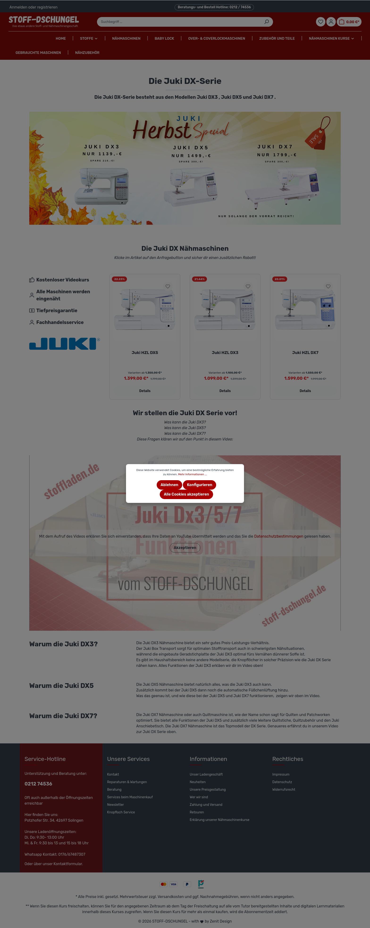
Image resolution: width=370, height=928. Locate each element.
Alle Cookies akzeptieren (186, 494)
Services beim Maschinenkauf (130, 797)
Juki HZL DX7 (305, 352)
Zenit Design (221, 921)
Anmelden (18, 7)
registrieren (47, 7)
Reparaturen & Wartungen (127, 782)
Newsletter (115, 805)
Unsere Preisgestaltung (208, 790)
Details (145, 391)
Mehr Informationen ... (192, 474)
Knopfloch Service (121, 812)
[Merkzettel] (320, 21)
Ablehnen (169, 485)
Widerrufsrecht (283, 790)
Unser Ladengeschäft (206, 775)
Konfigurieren (199, 485)
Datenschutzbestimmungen (278, 536)
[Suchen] (266, 22)
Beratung (114, 790)
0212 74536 (38, 784)
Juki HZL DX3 (225, 352)
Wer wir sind (199, 797)
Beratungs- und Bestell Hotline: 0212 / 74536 (214, 7)
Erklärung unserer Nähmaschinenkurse (219, 820)
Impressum (281, 775)
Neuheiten (198, 782)
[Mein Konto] (331, 21)
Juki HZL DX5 (145, 352)
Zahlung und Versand (206, 805)
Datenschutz (282, 782)
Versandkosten (171, 896)
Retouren (197, 812)
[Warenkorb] (349, 21)
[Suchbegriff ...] (178, 22)
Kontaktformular (68, 864)
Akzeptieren (185, 547)
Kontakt (113, 775)
